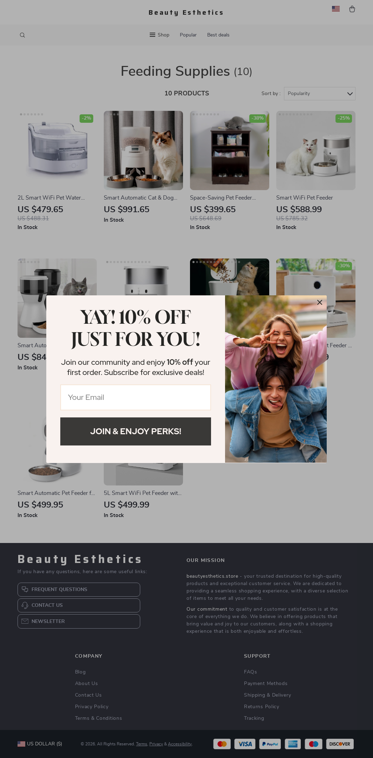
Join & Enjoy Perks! (135, 431)
